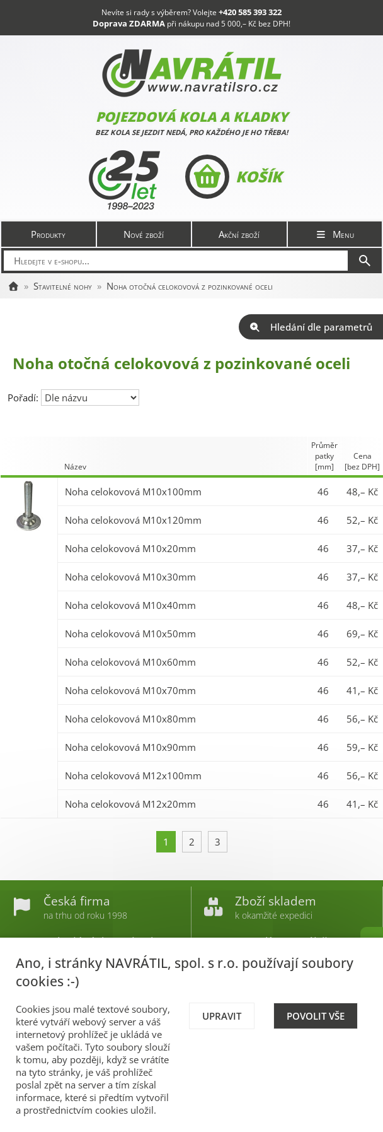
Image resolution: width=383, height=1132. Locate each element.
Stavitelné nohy (62, 286)
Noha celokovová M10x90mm (130, 747)
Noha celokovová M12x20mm (130, 804)
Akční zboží (239, 234)
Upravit (221, 1016)
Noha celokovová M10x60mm (130, 662)
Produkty (48, 234)
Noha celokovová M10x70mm (130, 690)
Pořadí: (24, 397)
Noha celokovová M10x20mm (130, 548)
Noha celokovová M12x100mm (133, 775)
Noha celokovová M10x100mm (133, 491)
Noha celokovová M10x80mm (130, 718)
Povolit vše (316, 1016)
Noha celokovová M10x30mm (130, 576)
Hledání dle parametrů (310, 327)
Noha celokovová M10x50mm (130, 633)
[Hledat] (365, 260)
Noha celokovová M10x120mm (133, 520)
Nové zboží (143, 234)
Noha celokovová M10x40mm (130, 605)
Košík (233, 177)
